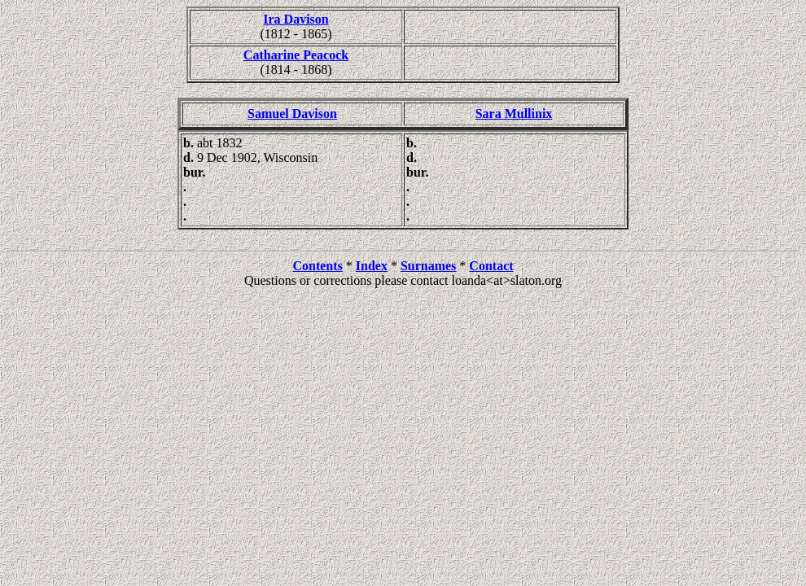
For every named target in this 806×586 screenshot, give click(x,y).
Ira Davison (295, 19)
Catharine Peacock (295, 55)
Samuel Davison (292, 113)
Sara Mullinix (514, 113)
